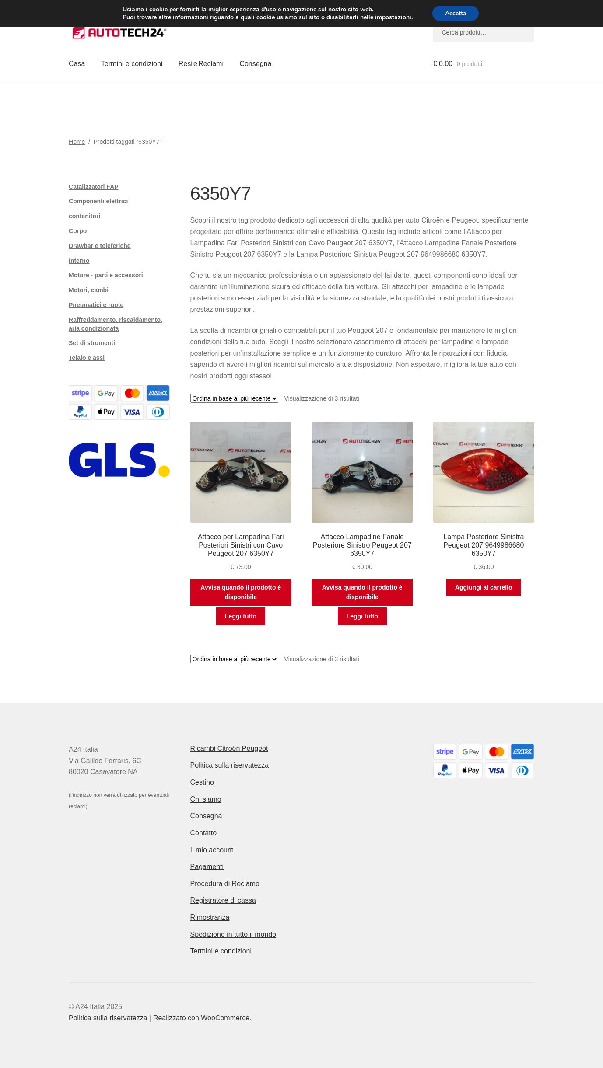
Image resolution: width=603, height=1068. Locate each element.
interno (79, 260)
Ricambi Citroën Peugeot (229, 748)
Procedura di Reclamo (224, 883)
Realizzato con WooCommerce (201, 1018)
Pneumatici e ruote (96, 304)
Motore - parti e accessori (106, 275)
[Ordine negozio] (234, 398)
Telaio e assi (87, 357)
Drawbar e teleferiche (100, 245)
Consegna (255, 63)
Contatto (203, 833)
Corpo (78, 230)
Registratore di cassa (223, 900)
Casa (77, 63)
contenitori (84, 216)
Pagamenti (207, 866)
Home (77, 141)
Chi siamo (205, 799)
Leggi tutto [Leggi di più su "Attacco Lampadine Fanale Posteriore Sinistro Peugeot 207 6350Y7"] (362, 616)
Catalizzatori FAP (94, 186)
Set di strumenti (92, 342)
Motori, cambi (89, 289)
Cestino (202, 782)
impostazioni (392, 17)
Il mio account (212, 850)
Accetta (455, 13)
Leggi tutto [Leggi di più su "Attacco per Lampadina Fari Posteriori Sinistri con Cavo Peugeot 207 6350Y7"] (240, 616)
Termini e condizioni (132, 63)
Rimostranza (210, 917)
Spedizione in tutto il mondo (233, 934)
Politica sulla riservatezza (229, 765)
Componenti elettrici (98, 201)
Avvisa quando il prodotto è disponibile (240, 592)
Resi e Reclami (201, 63)
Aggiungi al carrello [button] (483, 587)
